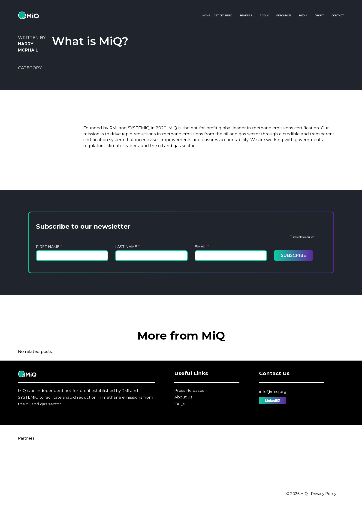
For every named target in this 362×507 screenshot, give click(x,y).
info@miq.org (273, 391)
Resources (284, 15)
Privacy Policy (323, 494)
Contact (338, 15)
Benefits (246, 15)
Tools (264, 15)
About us (183, 397)
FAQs (179, 404)
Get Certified (223, 15)
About (319, 15)
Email (202, 247)
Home (206, 15)
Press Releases (189, 390)
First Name (49, 247)
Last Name (127, 247)
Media (303, 15)
